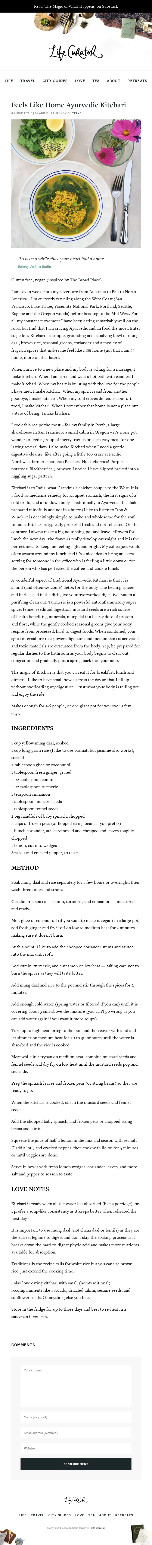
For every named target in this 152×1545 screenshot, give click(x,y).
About (113, 81)
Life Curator (98, 1528)
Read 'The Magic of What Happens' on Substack (76, 6)
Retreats (137, 81)
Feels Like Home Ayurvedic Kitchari (68, 104)
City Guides (55, 81)
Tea (96, 81)
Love (80, 81)
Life (9, 81)
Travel (27, 81)
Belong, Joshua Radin (34, 266)
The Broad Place (85, 280)
